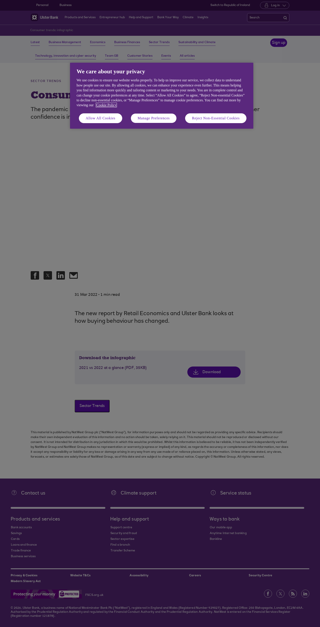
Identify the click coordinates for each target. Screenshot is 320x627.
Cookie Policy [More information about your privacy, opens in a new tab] (106, 105)
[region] (161, 96)
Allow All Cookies (101, 118)
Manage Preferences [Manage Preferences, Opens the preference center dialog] (154, 118)
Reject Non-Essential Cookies (216, 118)
